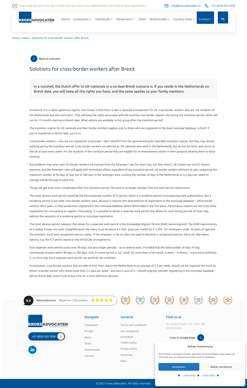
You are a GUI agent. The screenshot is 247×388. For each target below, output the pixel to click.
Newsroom (125, 19)
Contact (205, 19)
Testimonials (159, 19)
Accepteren (179, 366)
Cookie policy (189, 375)
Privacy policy (209, 375)
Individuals (104, 19)
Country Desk (184, 19)
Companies (82, 19)
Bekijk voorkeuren (221, 366)
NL (223, 19)
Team (142, 19)
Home (65, 19)
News (25, 38)
